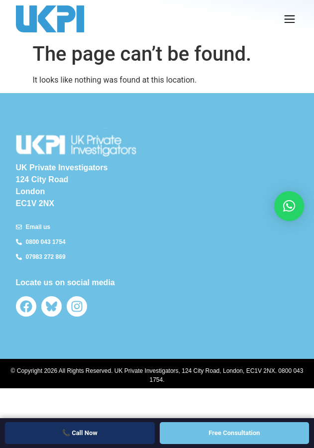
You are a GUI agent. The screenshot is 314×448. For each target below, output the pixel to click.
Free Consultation (234, 433)
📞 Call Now (80, 433)
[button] (289, 19)
